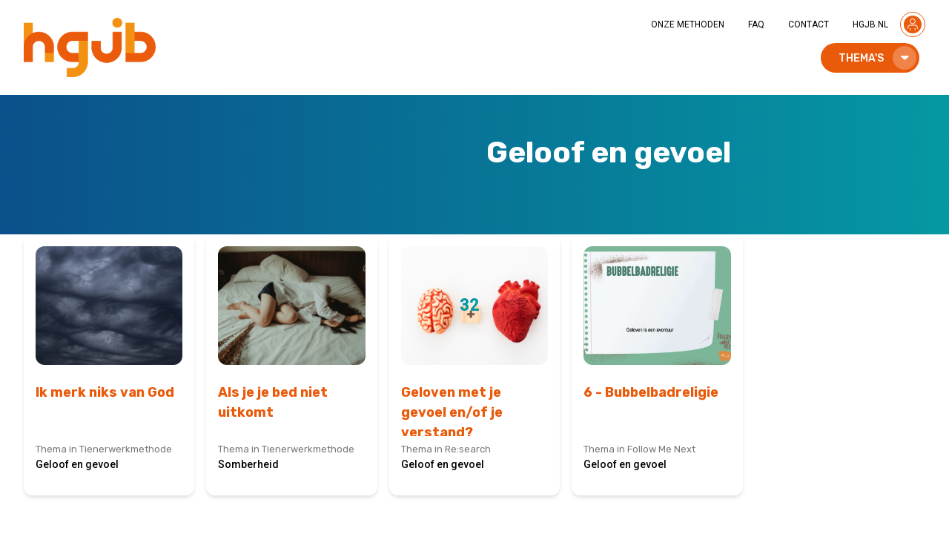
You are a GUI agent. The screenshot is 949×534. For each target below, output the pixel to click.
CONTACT (808, 24)
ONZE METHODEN (687, 24)
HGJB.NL (870, 24)
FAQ (756, 24)
